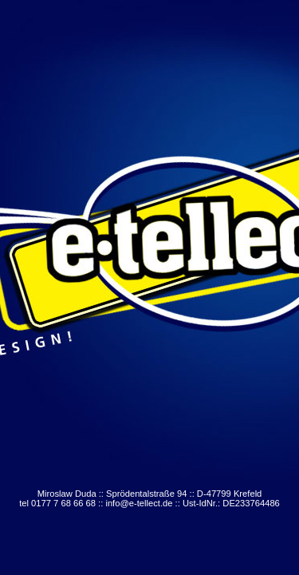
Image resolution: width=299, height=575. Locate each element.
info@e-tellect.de (138, 503)
